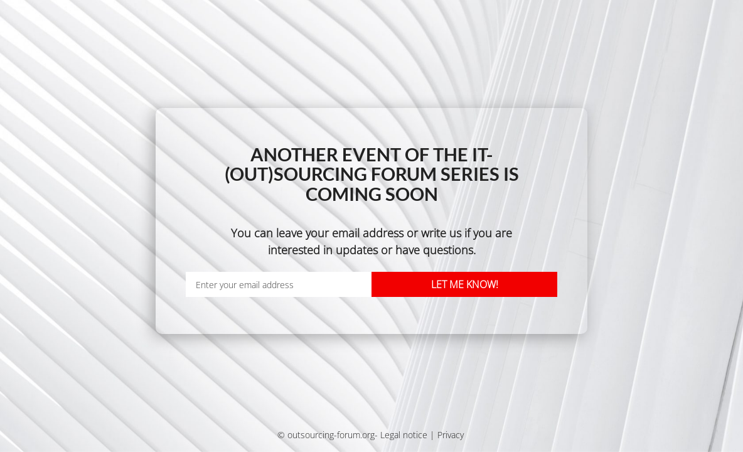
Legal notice (403, 435)
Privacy (450, 435)
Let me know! (464, 284)
